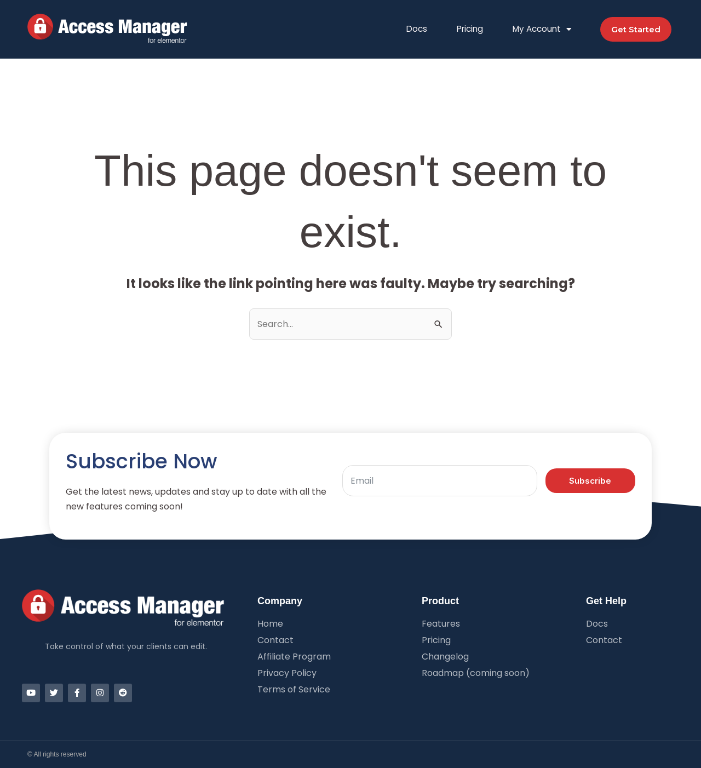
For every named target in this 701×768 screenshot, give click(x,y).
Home (270, 623)
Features (441, 623)
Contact (275, 640)
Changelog (445, 656)
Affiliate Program (294, 656)
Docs (416, 29)
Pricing (470, 29)
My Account (542, 29)
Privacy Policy (287, 673)
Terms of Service (293, 689)
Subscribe (590, 480)
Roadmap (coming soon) (476, 673)
